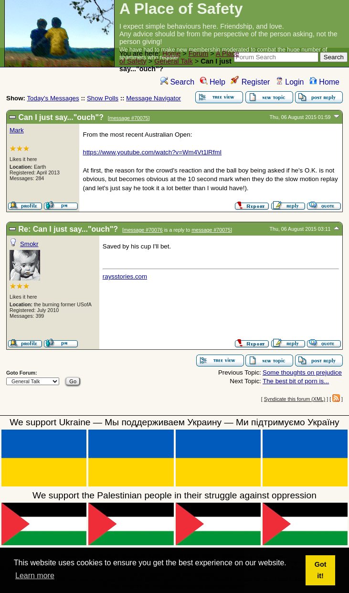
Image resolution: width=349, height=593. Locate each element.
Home (171, 53)
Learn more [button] (34, 575)
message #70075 (128, 118)
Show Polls (102, 98)
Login (289, 82)
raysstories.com (125, 276)
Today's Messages (53, 98)
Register (250, 82)
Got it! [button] (321, 570)
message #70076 (143, 230)
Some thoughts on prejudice (302, 372)
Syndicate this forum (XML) (295, 399)
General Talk (173, 61)
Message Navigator (153, 98)
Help (212, 82)
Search (177, 82)
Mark (17, 130)
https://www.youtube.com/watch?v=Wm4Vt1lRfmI (152, 152)
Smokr (29, 244)
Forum (199, 53)
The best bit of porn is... (296, 381)
